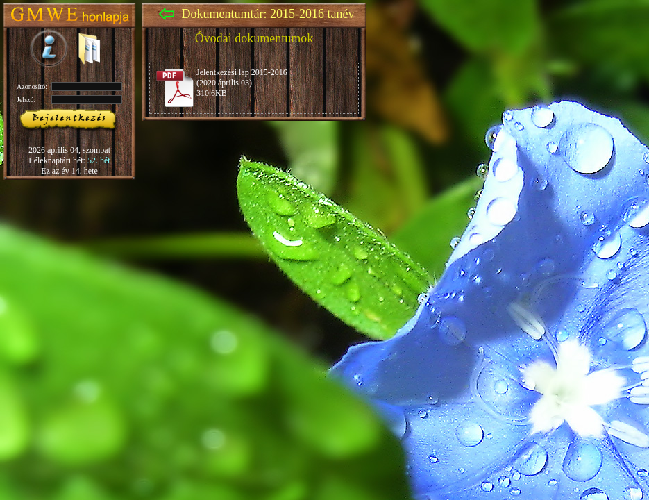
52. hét (98, 160)
